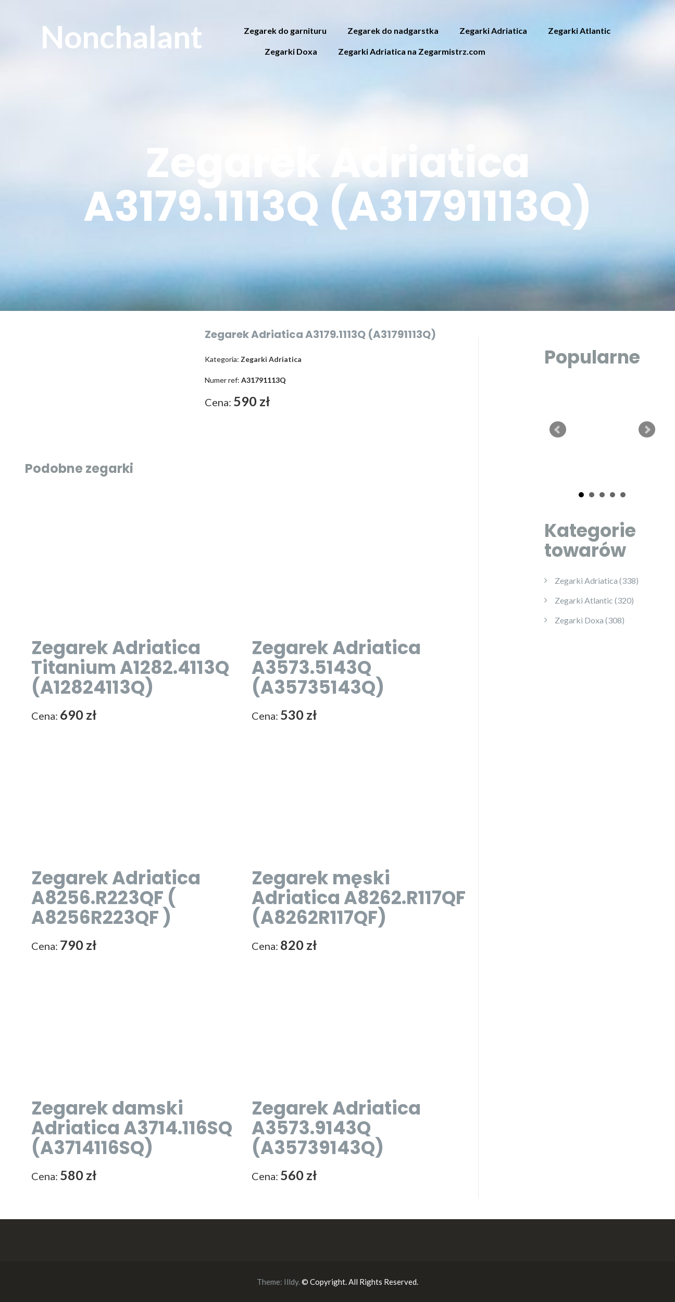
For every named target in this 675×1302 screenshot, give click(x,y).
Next (647, 429)
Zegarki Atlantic (579, 30)
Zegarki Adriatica (493, 30)
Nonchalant (122, 36)
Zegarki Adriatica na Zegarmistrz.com (411, 51)
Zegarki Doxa (291, 51)
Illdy (291, 1281)
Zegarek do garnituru (285, 30)
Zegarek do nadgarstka (393, 30)
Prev (557, 429)
